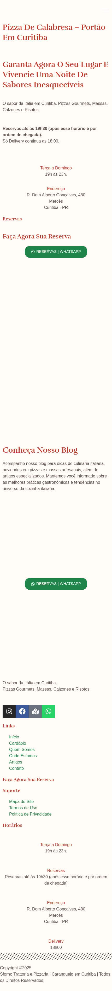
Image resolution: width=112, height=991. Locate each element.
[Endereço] (56, 180)
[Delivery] (56, 932)
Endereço (56, 188)
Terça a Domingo (56, 168)
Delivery (56, 941)
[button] (105, 9)
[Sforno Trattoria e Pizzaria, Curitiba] (56, 387)
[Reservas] (56, 861)
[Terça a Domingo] (56, 159)
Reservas (56, 870)
